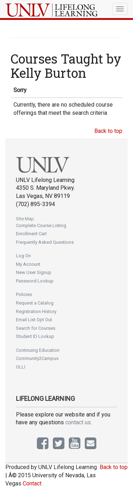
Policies (24, 294)
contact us (78, 422)
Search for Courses (35, 328)
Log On (23, 255)
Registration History (36, 311)
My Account (28, 264)
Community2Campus (37, 358)
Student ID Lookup (35, 336)
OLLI (20, 367)
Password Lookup (35, 281)
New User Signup (33, 272)
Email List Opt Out (34, 319)
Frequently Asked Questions (45, 242)
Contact (32, 483)
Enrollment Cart (31, 233)
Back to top (108, 131)
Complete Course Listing (41, 225)
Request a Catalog (35, 303)
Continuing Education (38, 350)
